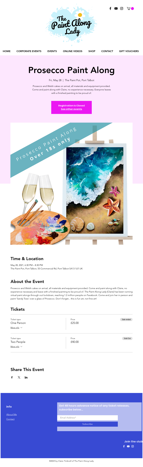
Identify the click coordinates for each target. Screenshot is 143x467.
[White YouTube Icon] (128, 446)
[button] (130, 8)
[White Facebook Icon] (123, 446)
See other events (71, 109)
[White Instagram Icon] (132, 446)
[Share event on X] (19, 377)
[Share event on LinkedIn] (26, 377)
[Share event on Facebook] (12, 377)
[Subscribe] (87, 424)
